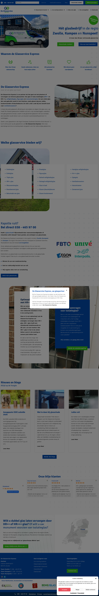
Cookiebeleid (73, 593)
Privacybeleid (80, 593)
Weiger (77, 589)
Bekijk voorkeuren (90, 589)
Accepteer (64, 589)
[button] (96, 578)
